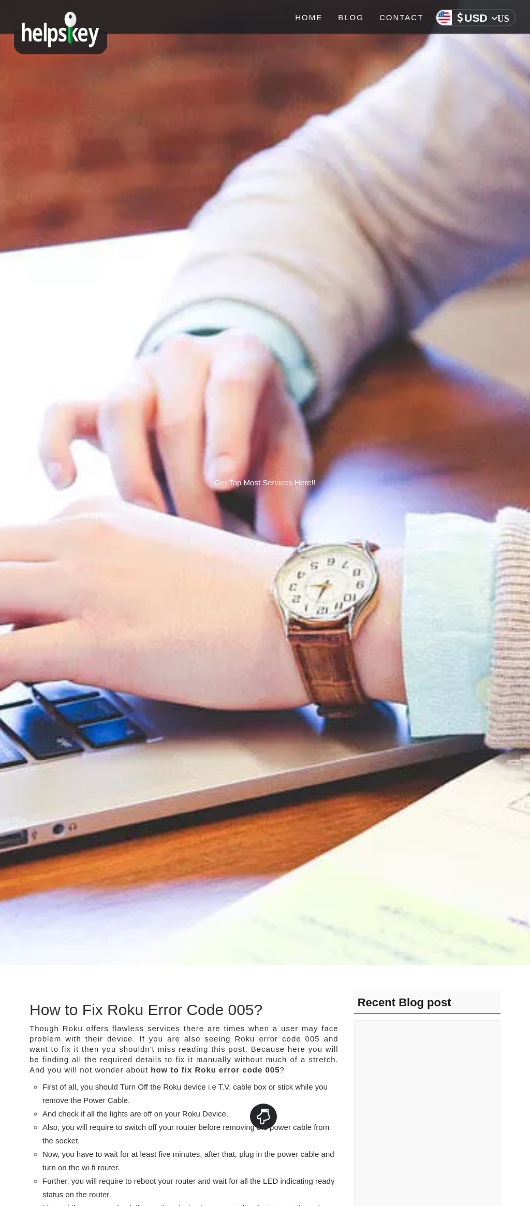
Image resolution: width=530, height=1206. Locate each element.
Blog (351, 17)
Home (308, 17)
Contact (401, 17)
